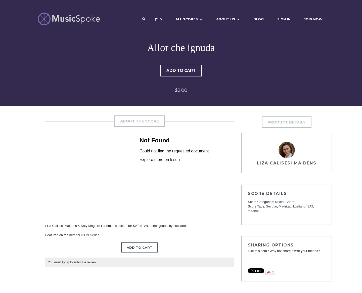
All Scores (186, 19)
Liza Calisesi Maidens (286, 163)
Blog (258, 19)
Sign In (283, 19)
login (65, 262)
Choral (290, 202)
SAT (310, 206)
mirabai (253, 211)
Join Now (313, 19)
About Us (225, 19)
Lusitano (299, 206)
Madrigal (285, 206)
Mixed (279, 202)
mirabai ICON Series (84, 235)
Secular (271, 206)
